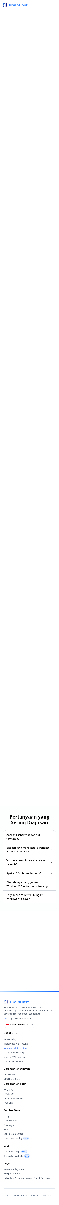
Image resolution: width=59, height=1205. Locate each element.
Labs (6, 1145)
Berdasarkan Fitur (15, 1084)
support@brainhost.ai (20, 1018)
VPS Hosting (11, 1033)
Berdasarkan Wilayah (17, 1068)
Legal (7, 1163)
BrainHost (15, 5)
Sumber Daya (12, 1110)
